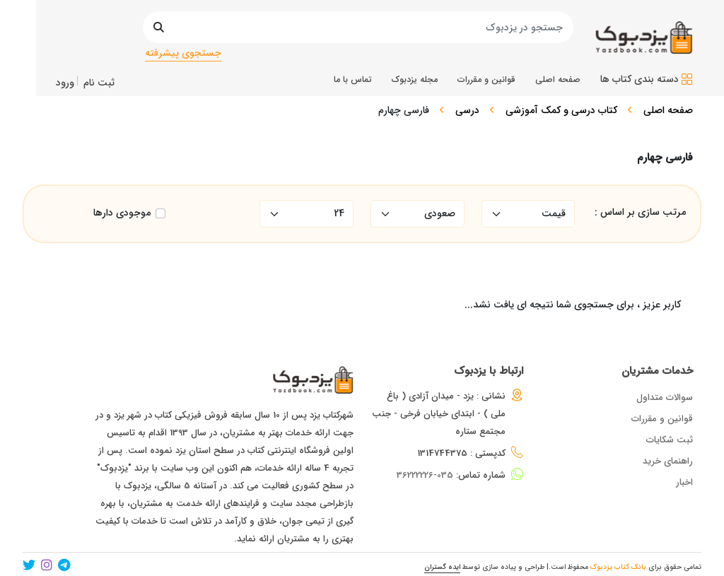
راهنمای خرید (668, 461)
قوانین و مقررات (662, 418)
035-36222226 (425, 475)
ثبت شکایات (669, 440)
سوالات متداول (664, 397)
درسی (467, 110)
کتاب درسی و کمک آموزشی (561, 110)
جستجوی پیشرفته (183, 53)
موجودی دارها (122, 213)
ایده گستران (442, 567)
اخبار (684, 482)
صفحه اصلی (668, 110)
